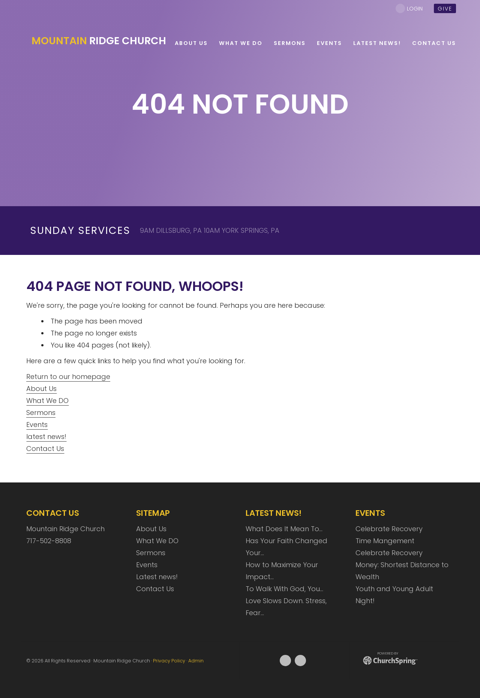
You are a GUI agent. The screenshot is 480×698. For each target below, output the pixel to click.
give (445, 8)
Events (37, 424)
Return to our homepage (68, 376)
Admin (196, 661)
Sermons (41, 412)
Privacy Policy (169, 661)
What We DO (47, 400)
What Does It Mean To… (284, 528)
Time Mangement (385, 540)
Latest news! (157, 576)
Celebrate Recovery (389, 528)
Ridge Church (99, 41)
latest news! (46, 436)
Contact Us (45, 448)
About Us (41, 388)
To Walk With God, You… (284, 588)
